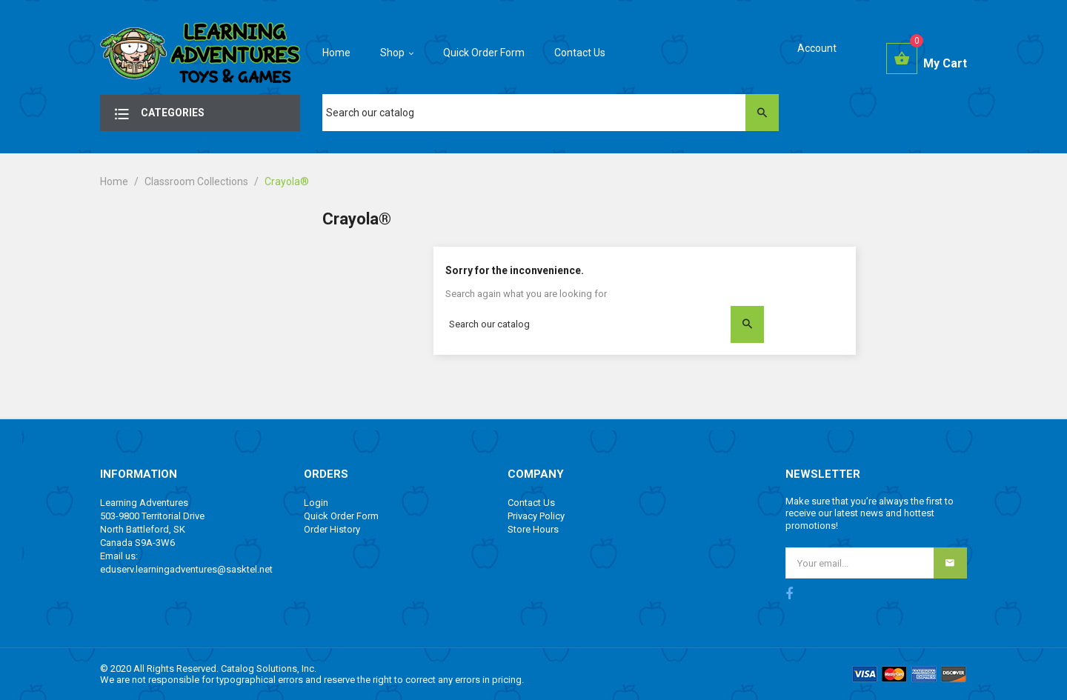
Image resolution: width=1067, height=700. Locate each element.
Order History (332, 529)
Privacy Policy (536, 515)
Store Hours (533, 529)
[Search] (550, 112)
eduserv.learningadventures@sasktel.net (186, 569)
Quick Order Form (341, 515)
